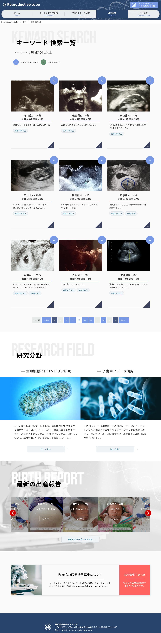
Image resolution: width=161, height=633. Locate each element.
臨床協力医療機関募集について (44, 610)
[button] (13, 475)
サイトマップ (124, 610)
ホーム (17, 14)
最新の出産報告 (113, 607)
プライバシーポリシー (103, 610)
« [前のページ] (54, 281)
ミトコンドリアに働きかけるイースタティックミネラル (21, 5)
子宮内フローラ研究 (80, 14)
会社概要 (143, 14)
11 (85, 280)
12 (91, 280)
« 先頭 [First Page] (46, 280)
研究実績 (112, 14)
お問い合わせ (82, 610)
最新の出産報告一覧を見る (80, 504)
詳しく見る (46, 409)
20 (103, 280)
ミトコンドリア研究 (48, 14)
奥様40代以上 (20, 124)
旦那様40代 (131, 194)
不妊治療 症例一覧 (93, 607)
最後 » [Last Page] (123, 280)
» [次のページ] (115, 281)
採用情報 (67, 610)
